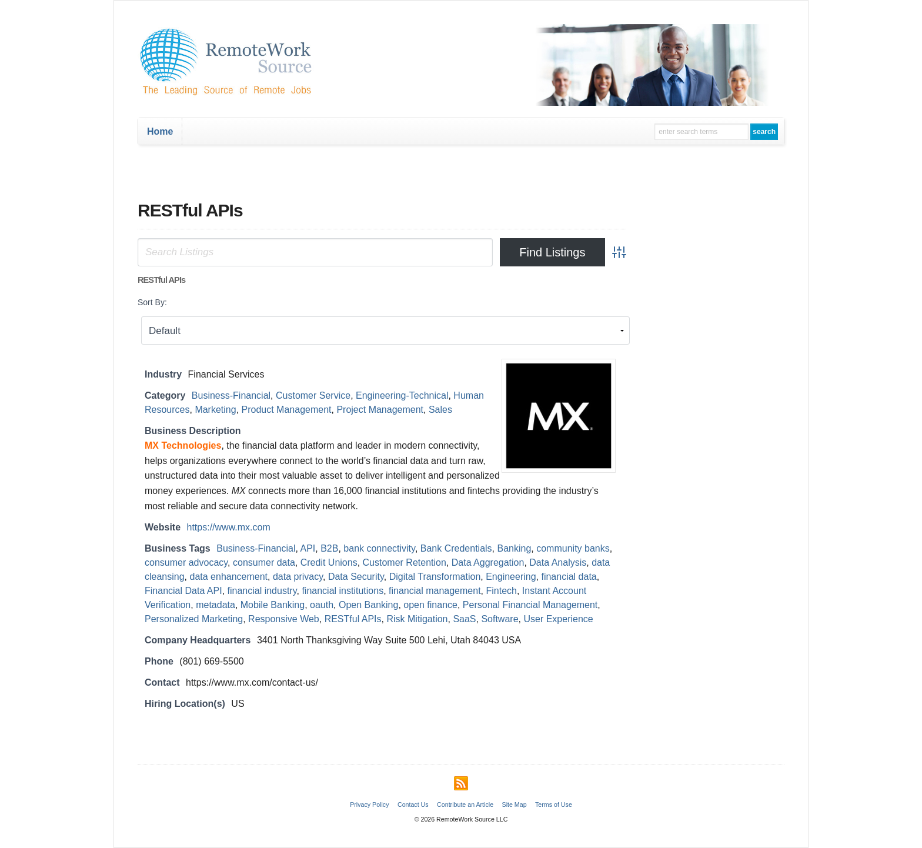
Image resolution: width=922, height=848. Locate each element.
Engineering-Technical (402, 395)
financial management (435, 591)
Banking (514, 548)
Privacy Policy (369, 804)
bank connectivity (379, 548)
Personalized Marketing (194, 619)
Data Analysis (557, 562)
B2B (329, 548)
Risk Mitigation (416, 619)
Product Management (287, 410)
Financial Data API (183, 591)
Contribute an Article (465, 804)
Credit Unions (329, 562)
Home (160, 131)
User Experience (558, 619)
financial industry (262, 591)
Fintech (501, 591)
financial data (568, 577)
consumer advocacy (186, 562)
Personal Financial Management (530, 605)
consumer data (264, 562)
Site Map (514, 804)
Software (499, 619)
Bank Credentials (456, 548)
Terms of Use (553, 804)
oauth (321, 605)
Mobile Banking (272, 605)
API (308, 548)
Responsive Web (283, 619)
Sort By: (152, 302)
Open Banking (368, 605)
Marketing (215, 410)
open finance (430, 605)
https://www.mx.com (228, 527)
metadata (215, 605)
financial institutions (342, 591)
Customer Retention (404, 562)
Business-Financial (231, 395)
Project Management (379, 410)
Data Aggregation (488, 562)
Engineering (511, 577)
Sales (440, 410)
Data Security (356, 577)
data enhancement (229, 577)
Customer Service (313, 395)
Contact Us (413, 804)
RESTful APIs (353, 619)
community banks (573, 548)
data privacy (298, 577)
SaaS (464, 619)
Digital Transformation (435, 577)
